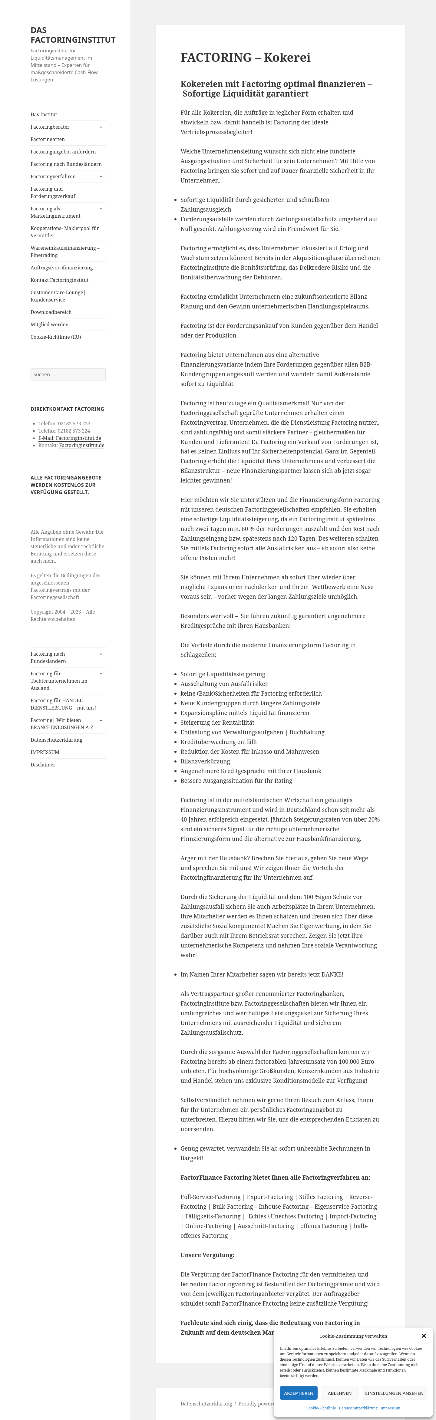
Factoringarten (48, 139)
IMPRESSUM (45, 752)
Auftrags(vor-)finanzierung (62, 267)
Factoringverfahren (53, 176)
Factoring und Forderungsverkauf (53, 192)
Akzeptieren (298, 1393)
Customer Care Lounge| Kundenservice (58, 296)
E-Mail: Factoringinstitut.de (69, 438)
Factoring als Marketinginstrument (55, 212)
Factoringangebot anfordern (63, 151)
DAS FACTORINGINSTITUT (73, 34)
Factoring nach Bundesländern (66, 164)
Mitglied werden (50, 324)
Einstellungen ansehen (394, 1393)
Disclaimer (43, 764)
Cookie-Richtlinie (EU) (56, 337)
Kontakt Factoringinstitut (59, 280)
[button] (424, 1336)
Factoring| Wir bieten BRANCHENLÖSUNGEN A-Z (62, 724)
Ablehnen (340, 1393)
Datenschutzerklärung (358, 1408)
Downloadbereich (51, 312)
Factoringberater (50, 127)
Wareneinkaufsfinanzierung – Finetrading (65, 252)
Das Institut (44, 114)
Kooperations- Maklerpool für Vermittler (65, 232)
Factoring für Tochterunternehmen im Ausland (59, 680)
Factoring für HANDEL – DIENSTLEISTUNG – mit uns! (63, 704)
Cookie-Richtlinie (321, 1408)
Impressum (390, 1408)
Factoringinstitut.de (81, 445)
